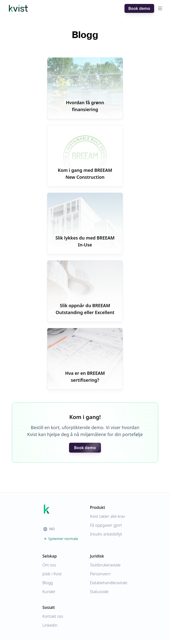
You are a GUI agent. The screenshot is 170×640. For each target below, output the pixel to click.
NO (49, 528)
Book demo (139, 8)
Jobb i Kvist (52, 574)
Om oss (49, 565)
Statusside (99, 591)
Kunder (48, 591)
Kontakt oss (52, 616)
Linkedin (49, 625)
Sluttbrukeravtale (105, 565)
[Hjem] (18, 8)
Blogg (47, 582)
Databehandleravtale (108, 582)
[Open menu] (160, 8)
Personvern (100, 574)
